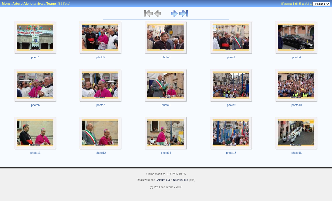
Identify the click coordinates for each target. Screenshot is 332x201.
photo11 (35, 152)
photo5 (100, 57)
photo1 (35, 57)
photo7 (100, 105)
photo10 (296, 105)
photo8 (166, 105)
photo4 (296, 57)
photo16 (296, 152)
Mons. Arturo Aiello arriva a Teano (29, 4)
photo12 (101, 152)
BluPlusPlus (180, 179)
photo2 (231, 57)
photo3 (166, 57)
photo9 (231, 105)
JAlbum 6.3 (163, 179)
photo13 (231, 152)
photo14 (166, 152)
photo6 (35, 105)
